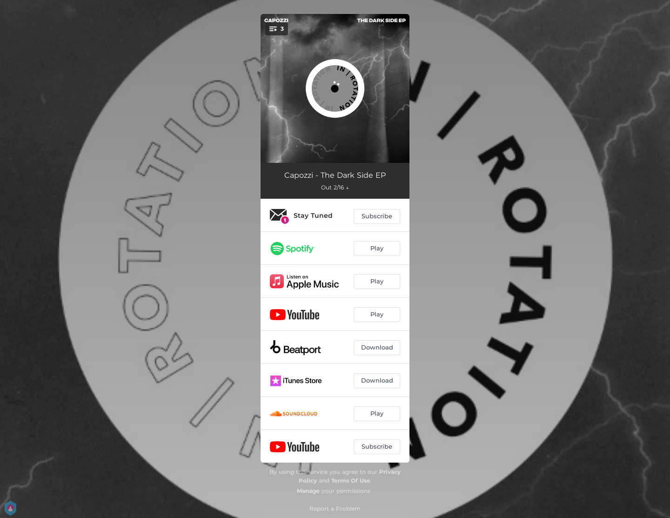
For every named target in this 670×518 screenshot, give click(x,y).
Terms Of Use (350, 480)
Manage (308, 490)
